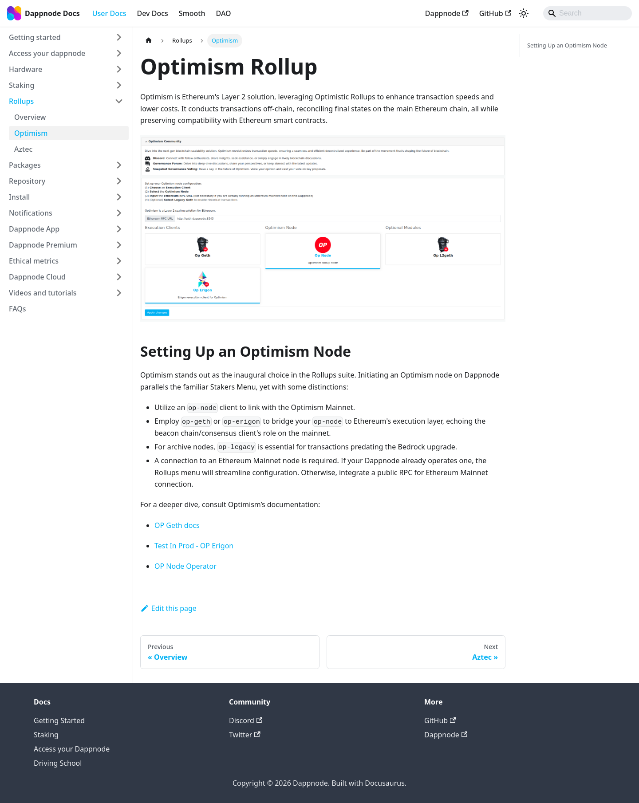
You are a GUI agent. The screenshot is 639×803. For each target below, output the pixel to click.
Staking (46, 735)
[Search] (587, 13)
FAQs (17, 309)
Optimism (30, 133)
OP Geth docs (177, 525)
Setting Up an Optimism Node (567, 45)
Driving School (58, 763)
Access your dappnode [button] (47, 53)
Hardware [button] (25, 69)
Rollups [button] (21, 101)
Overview (30, 117)
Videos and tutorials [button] (43, 293)
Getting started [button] (35, 37)
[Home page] (148, 40)
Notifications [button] (30, 213)
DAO (223, 13)
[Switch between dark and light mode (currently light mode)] (524, 13)
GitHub (495, 13)
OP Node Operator (185, 566)
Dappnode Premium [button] (43, 245)
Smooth (192, 13)
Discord (245, 720)
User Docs (109, 13)
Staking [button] (21, 85)
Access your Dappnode (72, 749)
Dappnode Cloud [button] (37, 277)
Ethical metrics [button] (34, 261)
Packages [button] (25, 165)
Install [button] (19, 197)
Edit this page (168, 608)
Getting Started (59, 720)
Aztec (23, 149)
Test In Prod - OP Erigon (193, 546)
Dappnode (447, 13)
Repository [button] (27, 181)
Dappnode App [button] (34, 229)
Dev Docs (152, 13)
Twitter (244, 735)
